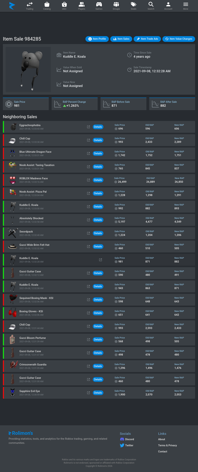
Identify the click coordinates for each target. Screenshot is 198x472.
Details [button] (98, 126)
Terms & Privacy (167, 445)
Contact (162, 451)
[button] (97, 39)
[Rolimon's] (12, 6)
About (161, 439)
